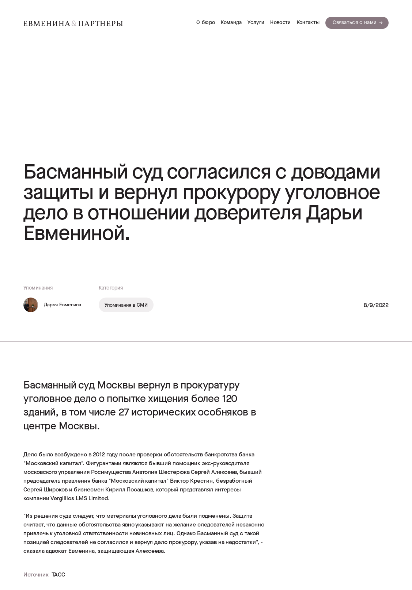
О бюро (205, 22)
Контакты (308, 22)
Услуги (255, 22)
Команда (231, 22)
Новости (280, 22)
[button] (357, 23)
